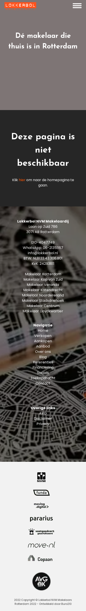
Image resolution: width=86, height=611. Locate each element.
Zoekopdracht (43, 378)
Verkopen (43, 335)
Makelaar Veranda (43, 284)
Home (43, 330)
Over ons (43, 351)
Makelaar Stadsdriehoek (43, 300)
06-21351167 (53, 247)
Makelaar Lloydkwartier (43, 311)
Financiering (43, 367)
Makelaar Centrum (43, 305)
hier (22, 179)
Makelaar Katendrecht (43, 290)
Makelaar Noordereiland (43, 295)
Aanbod (43, 346)
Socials (43, 372)
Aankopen (43, 341)
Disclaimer (43, 418)
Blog (43, 356)
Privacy (42, 423)
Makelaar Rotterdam (43, 274)
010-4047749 (43, 242)
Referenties (43, 362)
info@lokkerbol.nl (43, 253)
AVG (43, 413)
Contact (43, 383)
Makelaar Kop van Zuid (43, 279)
